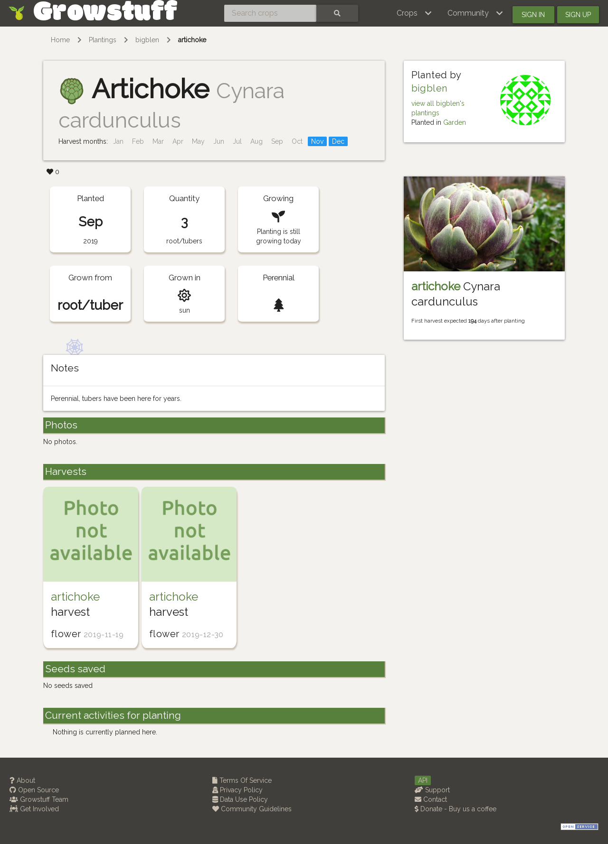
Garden (454, 122)
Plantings (102, 40)
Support (432, 790)
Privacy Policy (237, 790)
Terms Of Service (242, 780)
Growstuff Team (39, 799)
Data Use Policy (240, 799)
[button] (414, 13)
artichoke (192, 40)
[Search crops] (270, 13)
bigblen (147, 40)
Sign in (533, 15)
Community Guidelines (252, 809)
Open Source (34, 790)
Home (60, 40)
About (22, 780)
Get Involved (34, 809)
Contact (431, 799)
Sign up (578, 15)
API (423, 780)
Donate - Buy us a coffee (455, 809)
